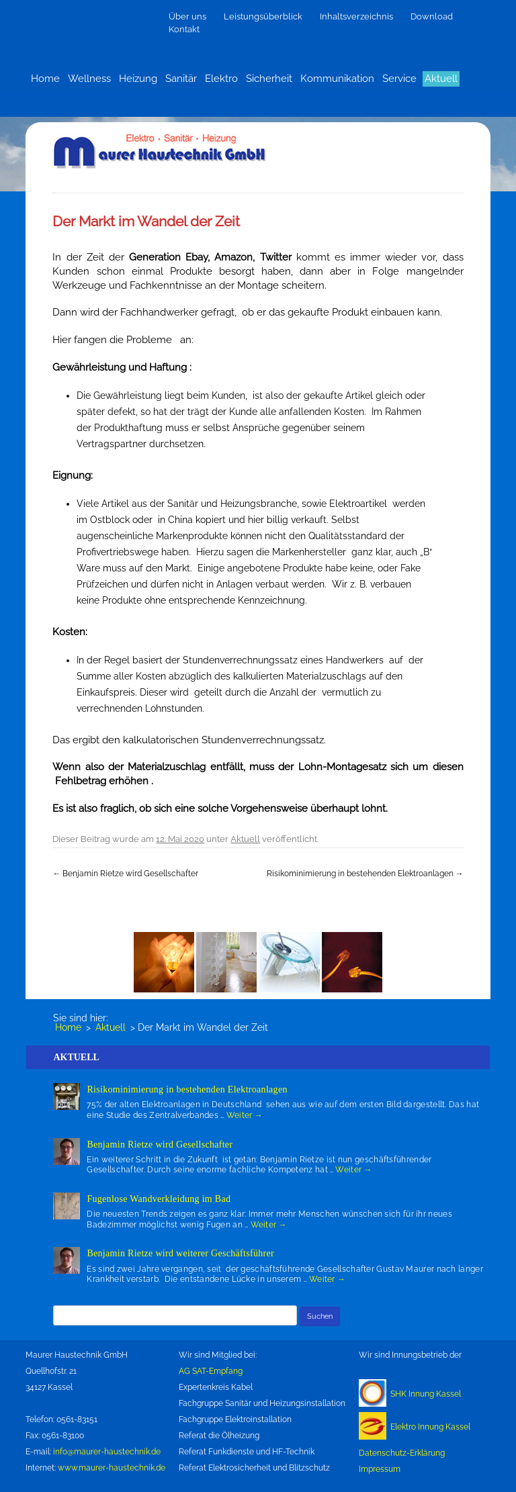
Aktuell (441, 79)
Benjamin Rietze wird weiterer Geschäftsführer (180, 1253)
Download (432, 16)
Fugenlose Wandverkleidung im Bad (158, 1199)
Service (399, 79)
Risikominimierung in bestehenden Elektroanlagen (365, 873)
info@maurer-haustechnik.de (107, 1451)
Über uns (187, 16)
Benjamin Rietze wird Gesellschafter (125, 873)
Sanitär (181, 79)
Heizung (138, 79)
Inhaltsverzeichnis (356, 16)
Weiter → (244, 1115)
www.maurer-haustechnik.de (111, 1468)
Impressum (379, 1469)
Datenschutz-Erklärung (402, 1453)
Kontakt (184, 29)
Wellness (89, 79)
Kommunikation (337, 79)
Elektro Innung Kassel (430, 1427)
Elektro (221, 79)
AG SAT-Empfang (211, 1371)
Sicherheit (269, 79)
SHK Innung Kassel (425, 1394)
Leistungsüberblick (263, 16)
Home (45, 79)
